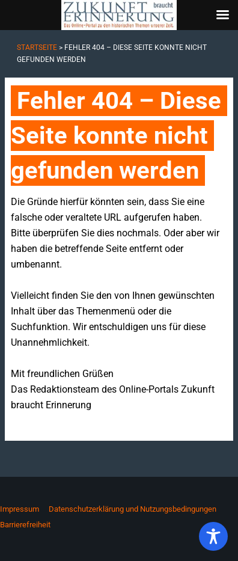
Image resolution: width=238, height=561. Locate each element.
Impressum (19, 508)
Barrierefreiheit (25, 524)
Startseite (37, 47)
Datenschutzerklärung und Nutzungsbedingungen (132, 508)
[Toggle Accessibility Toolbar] (213, 536)
